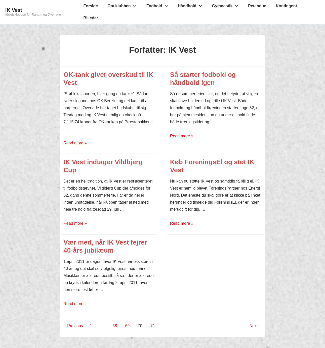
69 (127, 326)
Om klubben (123, 5)
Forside (90, 6)
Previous (75, 326)
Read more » (75, 143)
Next (254, 326)
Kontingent (286, 6)
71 (152, 326)
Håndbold (191, 5)
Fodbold (158, 5)
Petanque (257, 6)
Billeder (90, 18)
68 (114, 326)
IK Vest (13, 10)
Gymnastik (226, 5)
